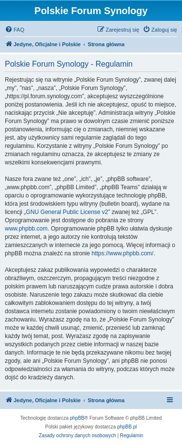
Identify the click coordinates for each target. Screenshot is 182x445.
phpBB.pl (127, 426)
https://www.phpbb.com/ (122, 253)
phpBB (77, 418)
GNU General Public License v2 (67, 212)
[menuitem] (14, 30)
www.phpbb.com (26, 228)
